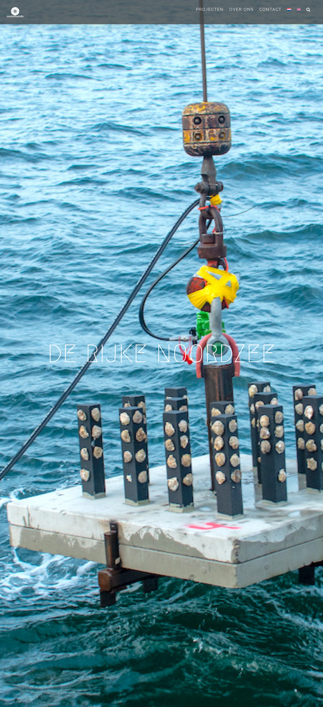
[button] (308, 9)
